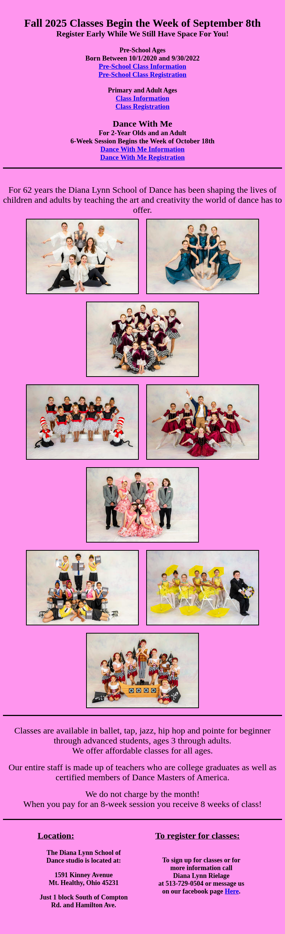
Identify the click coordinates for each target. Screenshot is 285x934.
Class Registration (142, 106)
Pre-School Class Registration (143, 74)
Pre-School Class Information (142, 66)
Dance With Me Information (143, 149)
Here (232, 891)
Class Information (143, 98)
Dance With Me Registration (142, 157)
